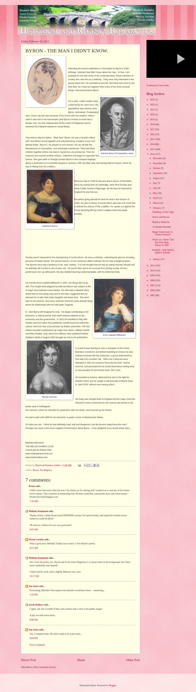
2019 (152, 119)
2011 (152, 265)
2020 (152, 114)
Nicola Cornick (36, 539)
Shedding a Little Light (163, 212)
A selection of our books (157, 85)
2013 (152, 149)
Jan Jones (33, 586)
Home (81, 660)
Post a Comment (37, 645)
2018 (152, 124)
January (157, 259)
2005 (152, 295)
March (156, 203)
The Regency (46, 470)
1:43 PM (34, 594)
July (155, 183)
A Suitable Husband (161, 227)
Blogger (112, 685)
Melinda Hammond (38, 511)
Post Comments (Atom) (45, 667)
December (158, 158)
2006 (152, 290)
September (158, 173)
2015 (152, 139)
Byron (36, 470)
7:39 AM (34, 501)
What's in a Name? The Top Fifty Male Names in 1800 (163, 242)
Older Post (133, 660)
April (155, 198)
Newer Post (28, 660)
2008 (152, 280)
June (155, 188)
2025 (152, 104)
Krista (32, 486)
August (156, 178)
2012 (152, 154)
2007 (152, 285)
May (155, 193)
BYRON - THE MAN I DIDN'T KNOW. (163, 251)
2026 (152, 99)
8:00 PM (34, 620)
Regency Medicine (161, 222)
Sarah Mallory (36, 605)
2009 (152, 275)
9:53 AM (34, 548)
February (157, 208)
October (157, 168)
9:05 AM (34, 529)
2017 (152, 129)
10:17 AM (34, 576)
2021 (152, 109)
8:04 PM (34, 638)
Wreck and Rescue (160, 217)
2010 (152, 270)
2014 (152, 144)
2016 (152, 134)
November (158, 163)
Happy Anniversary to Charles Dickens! (162, 233)
